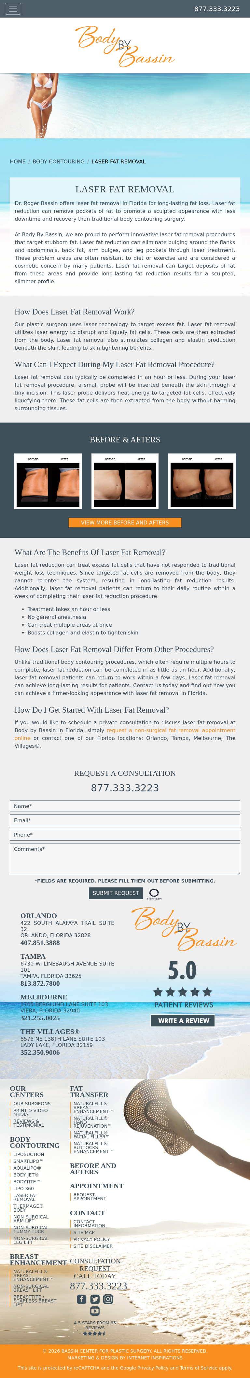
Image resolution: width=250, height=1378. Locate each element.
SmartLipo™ (28, 1161)
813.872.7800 (40, 983)
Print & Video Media (30, 1112)
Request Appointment (90, 1197)
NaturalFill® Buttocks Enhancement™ (93, 1147)
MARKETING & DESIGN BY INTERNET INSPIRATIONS (125, 1357)
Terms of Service (198, 1368)
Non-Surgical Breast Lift (31, 1288)
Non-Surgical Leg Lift (31, 1240)
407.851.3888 (40, 943)
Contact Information (89, 1224)
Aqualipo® (27, 1168)
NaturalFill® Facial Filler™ (92, 1135)
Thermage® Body (28, 1208)
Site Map (84, 1232)
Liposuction (28, 1154)
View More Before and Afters (125, 523)
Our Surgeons (31, 1104)
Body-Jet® (26, 1175)
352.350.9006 (40, 1052)
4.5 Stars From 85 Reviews (95, 1328)
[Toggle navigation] (13, 9)
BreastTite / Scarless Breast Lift (34, 1301)
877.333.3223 (217, 9)
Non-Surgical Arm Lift (31, 1219)
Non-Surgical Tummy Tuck (31, 1229)
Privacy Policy (92, 1239)
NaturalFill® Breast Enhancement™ (33, 1275)
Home (18, 162)
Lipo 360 (23, 1188)
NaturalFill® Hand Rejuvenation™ (93, 1122)
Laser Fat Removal (25, 1197)
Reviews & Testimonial (28, 1123)
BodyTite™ (26, 1182)
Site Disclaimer (93, 1246)
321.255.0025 (40, 1018)
